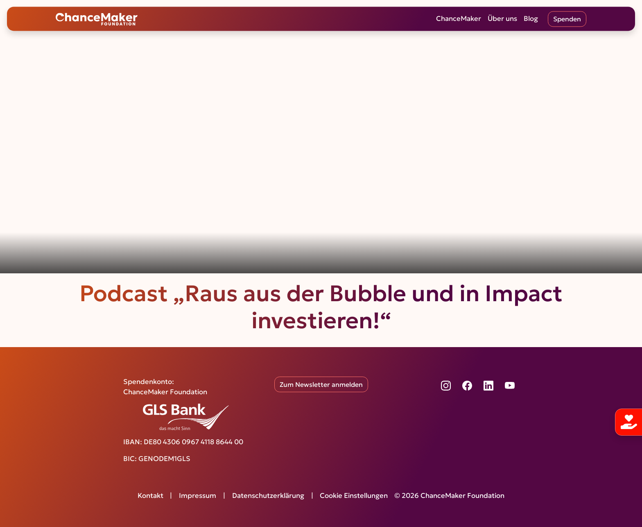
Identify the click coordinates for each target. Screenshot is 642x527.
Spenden (567, 19)
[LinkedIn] (488, 386)
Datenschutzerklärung (268, 495)
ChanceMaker (458, 18)
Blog (531, 18)
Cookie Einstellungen (354, 495)
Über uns (502, 18)
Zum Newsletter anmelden (321, 384)
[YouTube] (510, 386)
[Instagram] (446, 386)
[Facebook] (467, 386)
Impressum (197, 495)
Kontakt (150, 495)
